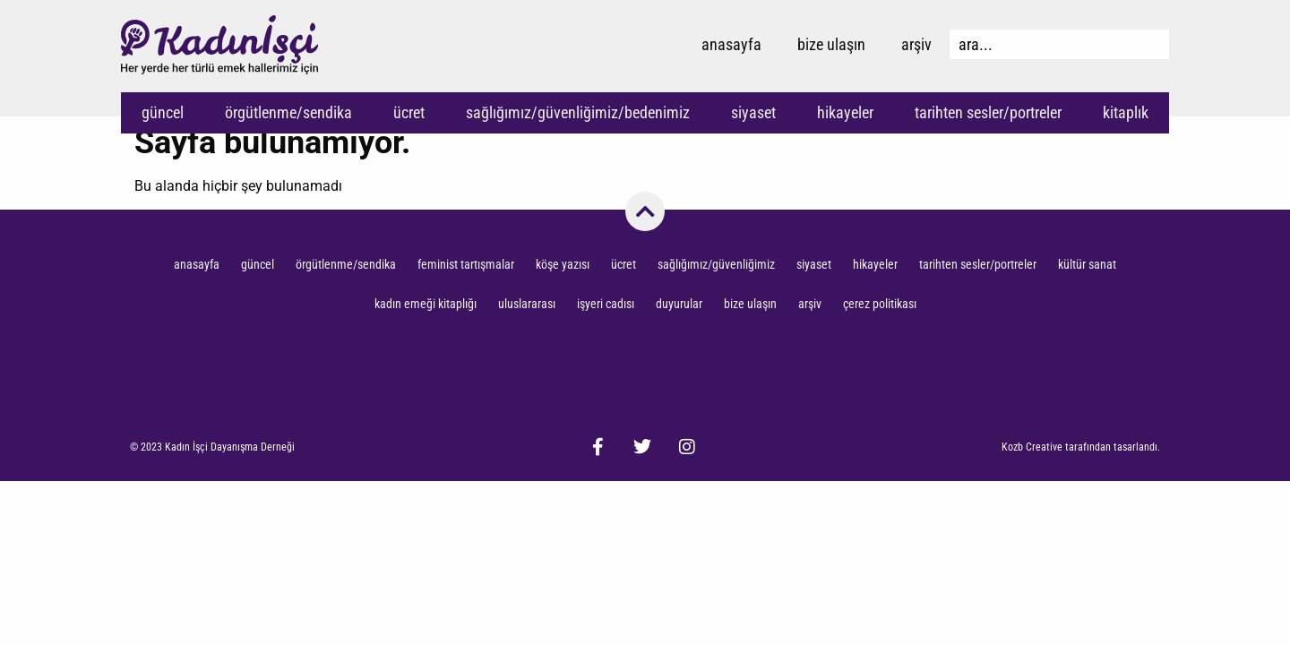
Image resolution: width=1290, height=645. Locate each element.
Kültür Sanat (1087, 264)
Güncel (163, 112)
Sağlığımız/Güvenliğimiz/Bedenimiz (578, 112)
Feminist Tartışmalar (465, 264)
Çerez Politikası (879, 304)
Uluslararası (526, 304)
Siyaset (753, 112)
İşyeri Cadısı (605, 304)
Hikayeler (845, 112)
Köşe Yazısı (562, 264)
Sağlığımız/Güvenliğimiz (716, 264)
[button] (212, 447)
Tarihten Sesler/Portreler (988, 112)
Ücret (409, 112)
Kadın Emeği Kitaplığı (425, 304)
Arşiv (916, 44)
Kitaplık (1125, 112)
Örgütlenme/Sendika (288, 112)
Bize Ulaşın (831, 44)
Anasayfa (731, 44)
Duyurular (679, 304)
